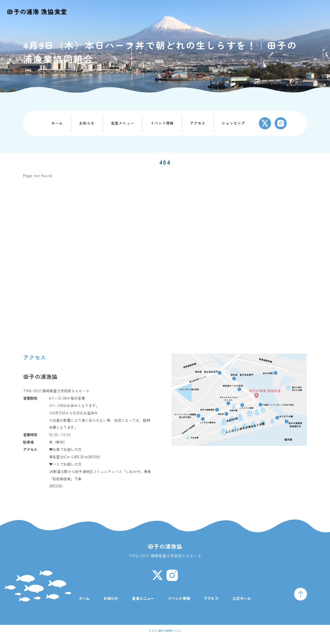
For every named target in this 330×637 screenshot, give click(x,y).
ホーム (57, 123)
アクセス (198, 123)
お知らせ (87, 123)
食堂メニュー (122, 123)
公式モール (242, 598)
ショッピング (233, 123)
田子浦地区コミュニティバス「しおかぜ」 (109, 471)
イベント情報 (162, 123)
